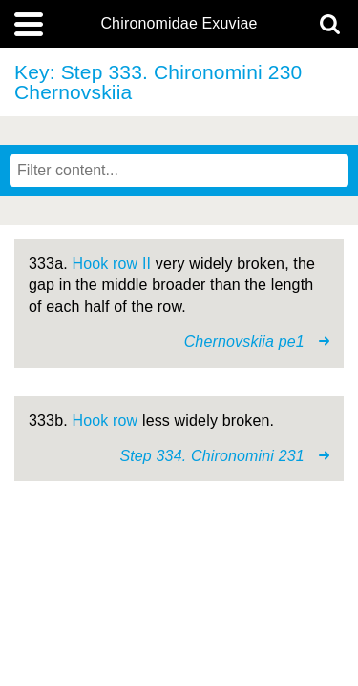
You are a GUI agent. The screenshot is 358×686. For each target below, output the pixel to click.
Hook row (104, 421)
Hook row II (111, 263)
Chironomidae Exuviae (178, 23)
